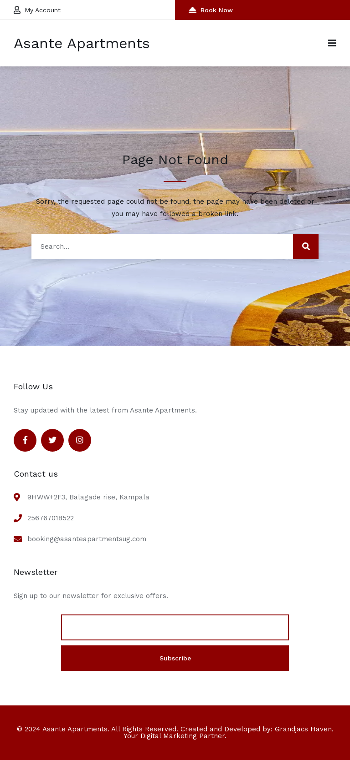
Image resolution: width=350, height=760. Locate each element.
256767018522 (50, 518)
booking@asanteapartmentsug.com (86, 539)
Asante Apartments (82, 43)
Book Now (211, 10)
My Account (37, 10)
